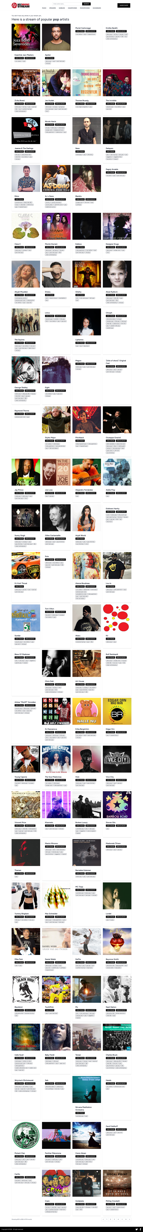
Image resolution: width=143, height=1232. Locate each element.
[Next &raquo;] (129, 1219)
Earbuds (62, 8)
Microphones (85, 8)
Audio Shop (124, 5)
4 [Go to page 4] (118, 1219)
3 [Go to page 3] (114, 1219)
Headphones (72, 8)
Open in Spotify (30, 58)
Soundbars (97, 8)
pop (56, 19)
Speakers (52, 8)
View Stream (19, 58)
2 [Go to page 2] (110, 1219)
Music (44, 8)
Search (86, 4)
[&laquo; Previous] (103, 1219)
